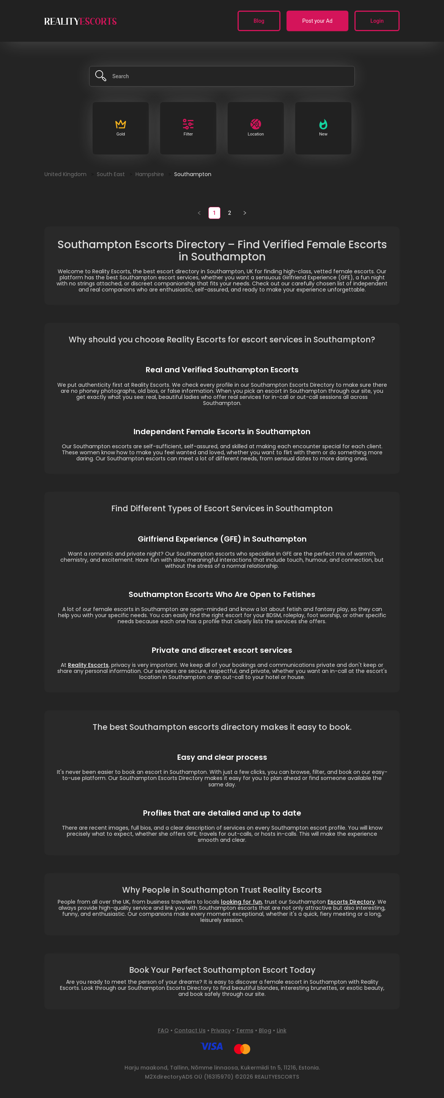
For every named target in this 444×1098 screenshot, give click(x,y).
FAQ (163, 1030)
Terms (244, 1030)
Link (282, 1030)
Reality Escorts (88, 665)
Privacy (221, 1030)
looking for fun (241, 902)
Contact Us (190, 1030)
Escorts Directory (351, 902)
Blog (265, 1030)
